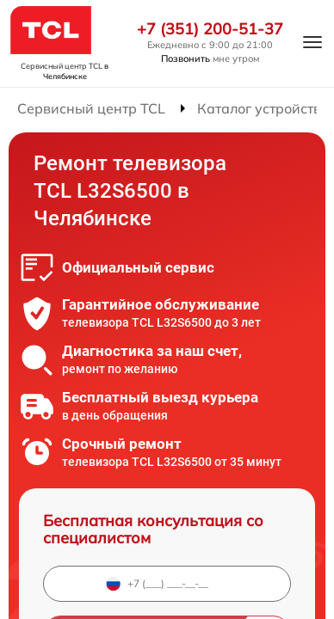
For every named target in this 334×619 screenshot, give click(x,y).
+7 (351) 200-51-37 (210, 29)
